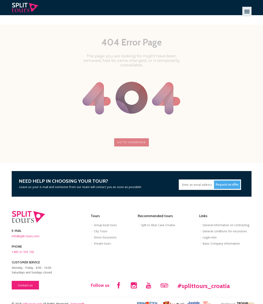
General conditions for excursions (225, 231)
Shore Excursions (105, 237)
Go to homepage (131, 142)
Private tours (102, 243)
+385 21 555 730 (23, 252)
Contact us (25, 285)
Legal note (210, 237)
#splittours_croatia (203, 286)
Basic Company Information (221, 243)
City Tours (100, 231)
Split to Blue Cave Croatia (158, 225)
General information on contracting (226, 225)
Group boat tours (105, 225)
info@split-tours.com (25, 236)
